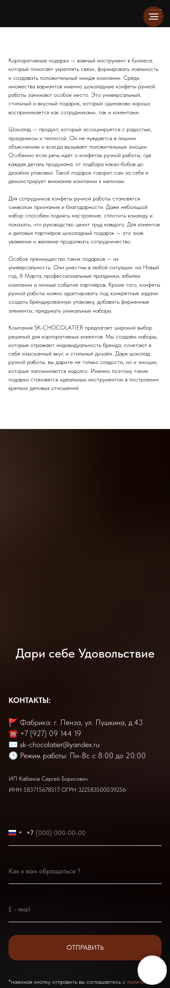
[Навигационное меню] (153, 17)
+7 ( (26, 733)
